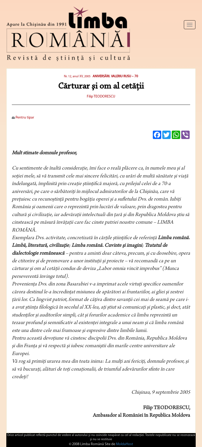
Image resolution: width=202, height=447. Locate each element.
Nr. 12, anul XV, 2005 (77, 76)
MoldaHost (124, 444)
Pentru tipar (23, 118)
